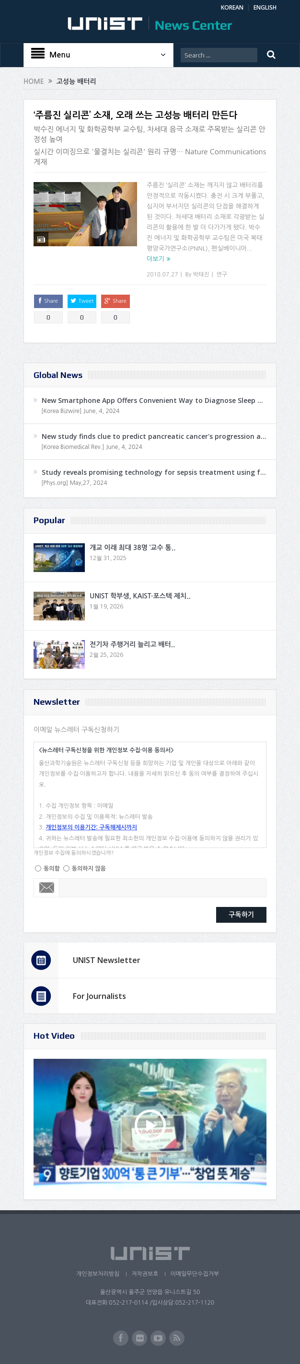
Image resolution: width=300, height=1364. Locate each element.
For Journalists (99, 996)
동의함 (52, 868)
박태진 (201, 274)
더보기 (155, 259)
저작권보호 (144, 1274)
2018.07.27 (162, 274)
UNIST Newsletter (106, 960)
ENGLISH (265, 7)
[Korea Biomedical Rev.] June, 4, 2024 (91, 447)
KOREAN (232, 7)
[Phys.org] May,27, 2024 (74, 483)
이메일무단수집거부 (194, 1274)
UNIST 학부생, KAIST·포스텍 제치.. (140, 596)
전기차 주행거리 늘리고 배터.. (132, 644)
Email (46, 888)
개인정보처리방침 (97, 1274)
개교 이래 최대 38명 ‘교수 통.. (132, 547)
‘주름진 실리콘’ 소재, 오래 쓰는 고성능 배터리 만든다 (135, 115)
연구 (222, 274)
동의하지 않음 (89, 868)
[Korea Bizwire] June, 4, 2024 (80, 411)
